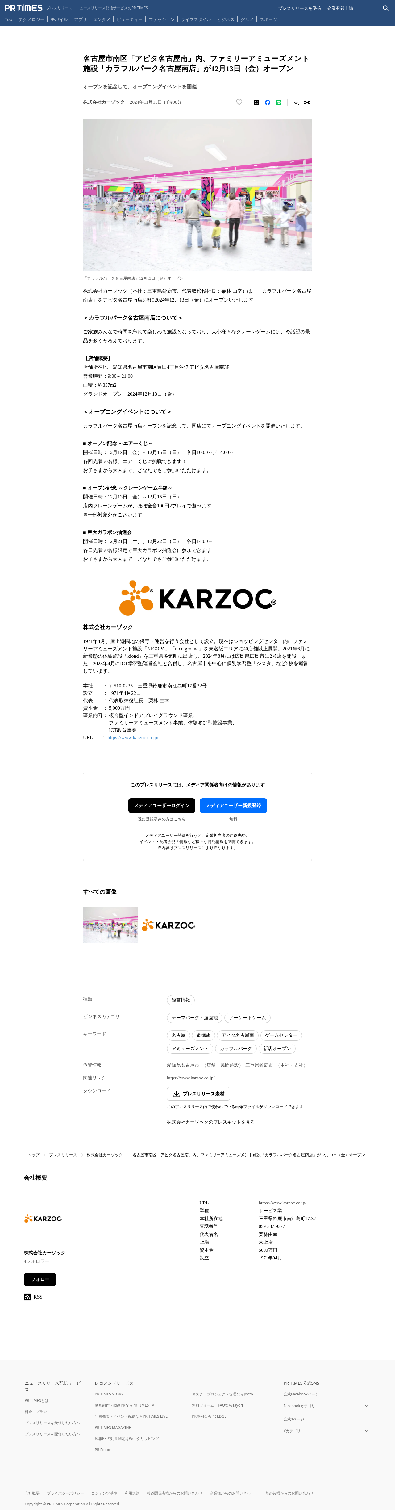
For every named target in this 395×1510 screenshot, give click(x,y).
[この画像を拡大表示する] (110, 925)
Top (8, 19)
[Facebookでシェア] (267, 102)
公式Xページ (294, 1419)
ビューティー (130, 19)
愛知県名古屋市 (183, 1065)
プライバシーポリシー (65, 1493)
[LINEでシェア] (279, 102)
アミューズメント (190, 1048)
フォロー (40, 1279)
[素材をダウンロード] (296, 102)
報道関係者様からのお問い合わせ (174, 1493)
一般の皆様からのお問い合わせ (288, 1493)
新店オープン (277, 1048)
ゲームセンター (281, 1035)
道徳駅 (203, 1035)
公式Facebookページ (301, 1394)
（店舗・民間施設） (222, 1065)
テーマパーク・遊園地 (195, 1017)
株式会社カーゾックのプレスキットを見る (211, 1122)
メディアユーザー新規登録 (233, 805)
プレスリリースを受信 (299, 8)
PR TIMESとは (36, 1400)
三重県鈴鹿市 (259, 1065)
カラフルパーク (236, 1048)
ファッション (162, 19)
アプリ (80, 19)
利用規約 (132, 1493)
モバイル (59, 19)
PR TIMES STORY (109, 1394)
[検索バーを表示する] (386, 8)
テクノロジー (31, 19)
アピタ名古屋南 (238, 1035)
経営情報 (181, 999)
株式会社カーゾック (105, 1155)
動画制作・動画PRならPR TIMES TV (124, 1405)
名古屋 (178, 1035)
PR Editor (103, 1449)
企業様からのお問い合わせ (232, 1493)
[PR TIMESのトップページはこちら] (76, 8)
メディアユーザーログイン (161, 805)
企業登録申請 (340, 8)
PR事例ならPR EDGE (209, 1416)
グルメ (247, 19)
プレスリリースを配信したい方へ (52, 1434)
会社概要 (32, 1493)
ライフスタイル (196, 19)
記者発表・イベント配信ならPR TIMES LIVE (131, 1416)
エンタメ (101, 19)
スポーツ (268, 19)
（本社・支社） (292, 1065)
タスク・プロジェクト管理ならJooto (222, 1394)
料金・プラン (36, 1411)
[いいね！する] (239, 102)
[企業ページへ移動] (43, 1220)
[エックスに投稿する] (256, 102)
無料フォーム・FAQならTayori (217, 1405)
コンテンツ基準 (104, 1493)
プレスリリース (63, 1155)
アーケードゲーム (247, 1017)
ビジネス (226, 19)
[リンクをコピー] (307, 102)
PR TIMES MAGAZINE (113, 1427)
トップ (33, 1155)
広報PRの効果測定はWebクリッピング (127, 1438)
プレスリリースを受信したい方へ (52, 1422)
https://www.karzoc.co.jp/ (132, 737)
